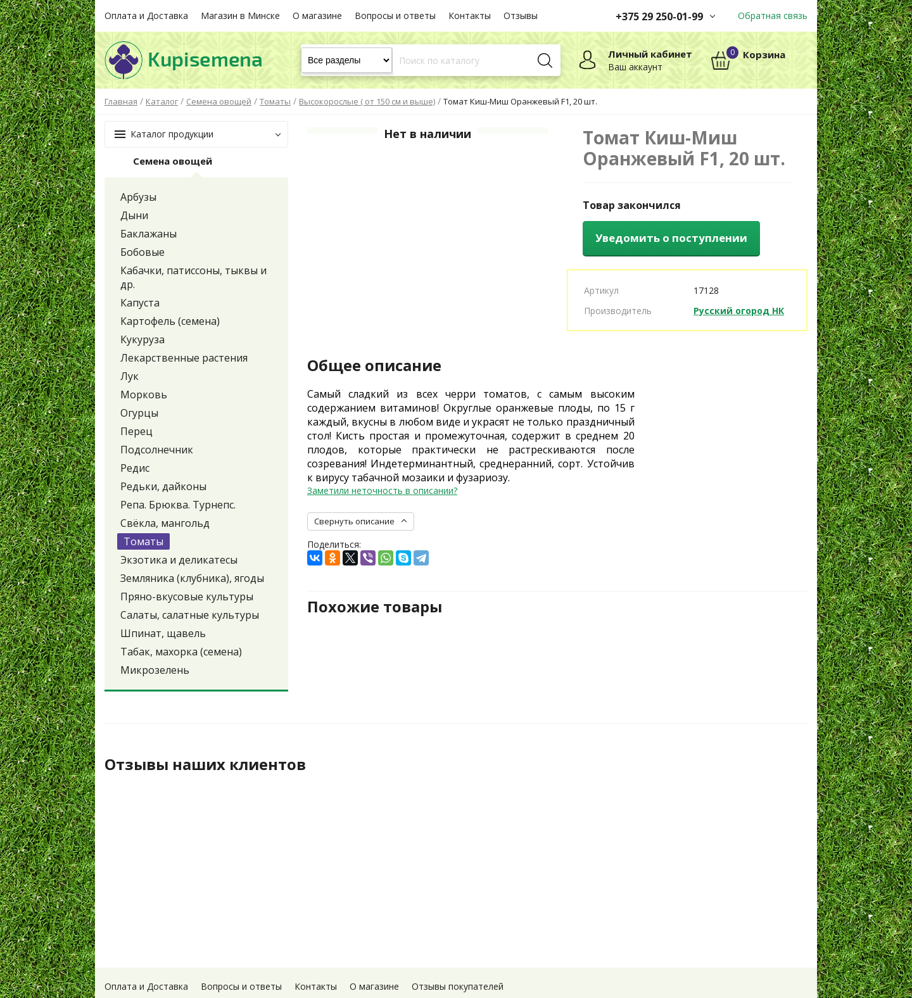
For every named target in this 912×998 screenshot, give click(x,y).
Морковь (143, 394)
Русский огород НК (739, 311)
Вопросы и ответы (395, 15)
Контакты (469, 15)
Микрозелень (154, 670)
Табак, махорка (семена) (181, 652)
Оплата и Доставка (146, 15)
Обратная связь (773, 15)
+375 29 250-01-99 (659, 16)
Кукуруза (142, 339)
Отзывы (521, 15)
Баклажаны (148, 234)
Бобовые (142, 252)
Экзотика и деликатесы (179, 560)
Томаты (143, 541)
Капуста (140, 303)
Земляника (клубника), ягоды (192, 578)
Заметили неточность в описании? (382, 490)
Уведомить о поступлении (671, 238)
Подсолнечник (156, 450)
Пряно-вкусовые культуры (186, 596)
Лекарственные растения (184, 358)
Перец (136, 431)
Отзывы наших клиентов (205, 764)
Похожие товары (374, 607)
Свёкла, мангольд (165, 523)
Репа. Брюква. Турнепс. (178, 505)
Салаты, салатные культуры (189, 615)
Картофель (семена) (170, 321)
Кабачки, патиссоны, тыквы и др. (193, 277)
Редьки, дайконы (163, 486)
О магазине (317, 15)
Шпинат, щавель (163, 633)
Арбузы (138, 197)
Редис (134, 468)
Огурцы (139, 413)
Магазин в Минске (240, 15)
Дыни (134, 215)
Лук (129, 376)
